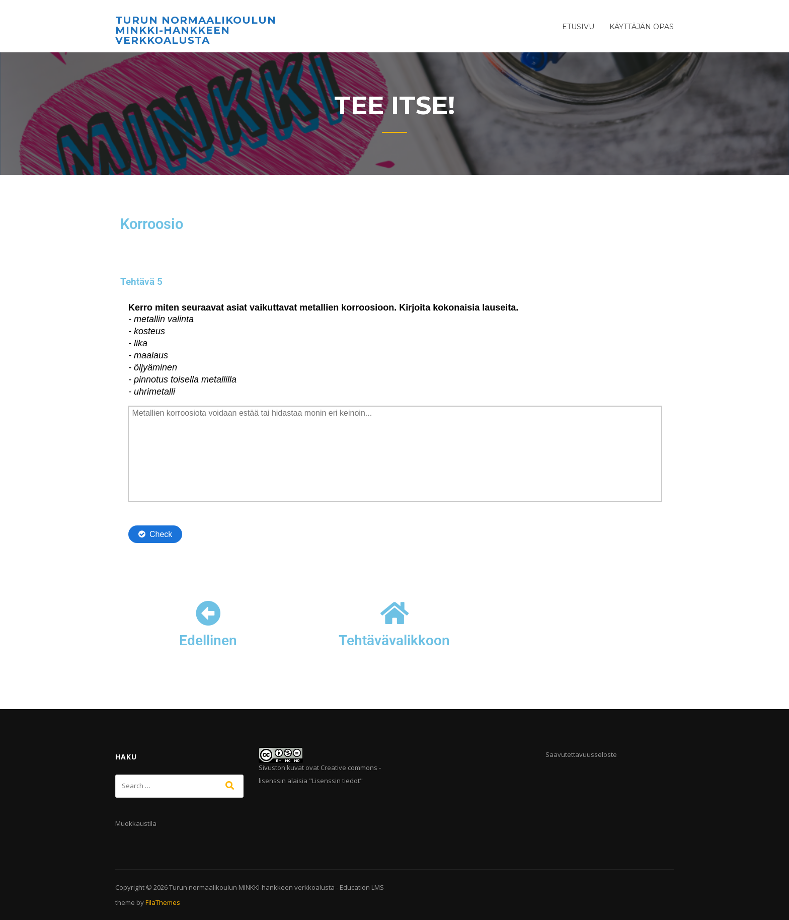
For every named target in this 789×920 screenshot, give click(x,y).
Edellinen (208, 640)
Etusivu (578, 26)
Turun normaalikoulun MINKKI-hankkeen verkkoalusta (195, 30)
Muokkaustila (135, 823)
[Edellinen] (208, 613)
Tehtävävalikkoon (394, 640)
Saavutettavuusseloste (581, 754)
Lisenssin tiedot (336, 780)
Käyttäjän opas (641, 26)
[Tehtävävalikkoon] (394, 613)
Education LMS (362, 887)
